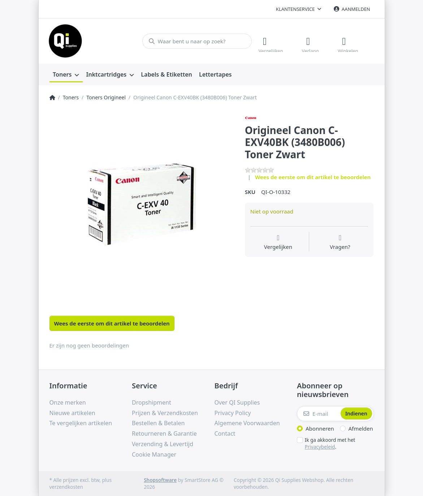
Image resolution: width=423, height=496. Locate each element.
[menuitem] (66, 74)
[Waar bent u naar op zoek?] (195, 40)
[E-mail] (318, 413)
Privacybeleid (320, 446)
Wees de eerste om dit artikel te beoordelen (313, 176)
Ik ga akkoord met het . (330, 443)
